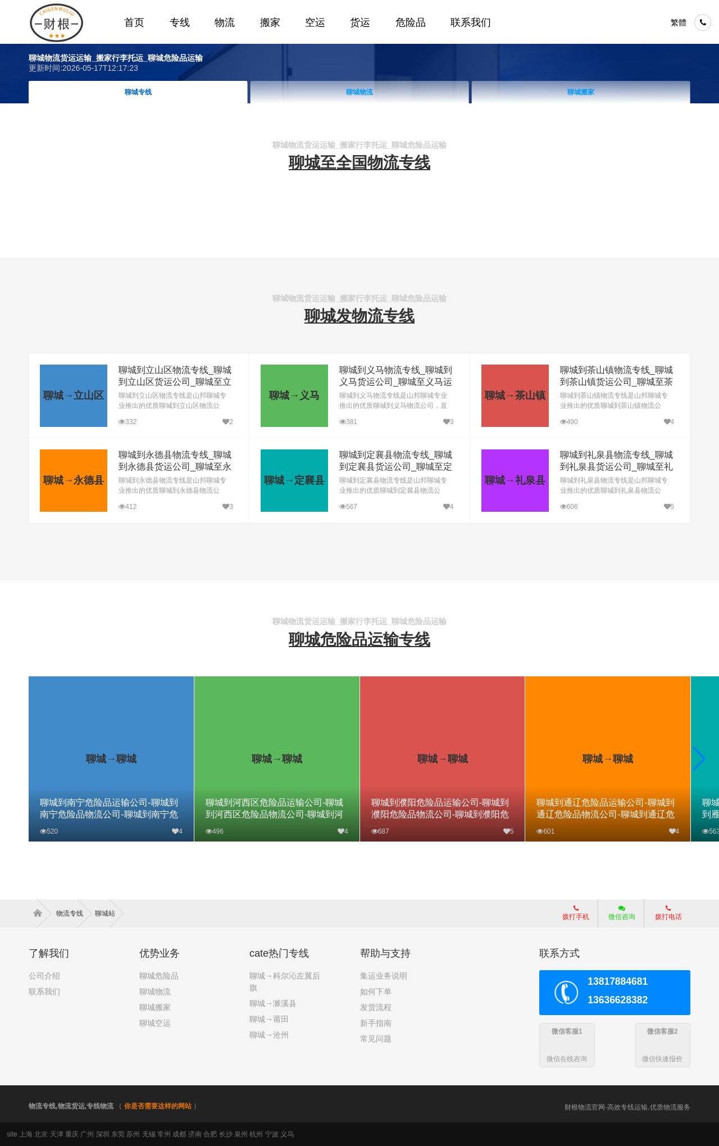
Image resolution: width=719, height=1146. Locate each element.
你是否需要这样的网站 (158, 1106)
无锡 (149, 1134)
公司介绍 (44, 975)
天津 (56, 1134)
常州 (164, 1134)
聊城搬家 (155, 1007)
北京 (41, 1134)
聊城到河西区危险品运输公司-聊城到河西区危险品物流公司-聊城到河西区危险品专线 (274, 814)
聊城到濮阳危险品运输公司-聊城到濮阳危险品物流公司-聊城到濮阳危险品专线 (440, 814)
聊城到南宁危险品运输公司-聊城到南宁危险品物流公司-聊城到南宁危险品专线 (109, 814)
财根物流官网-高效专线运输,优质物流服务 (627, 1107)
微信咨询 (617, 916)
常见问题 (376, 1038)
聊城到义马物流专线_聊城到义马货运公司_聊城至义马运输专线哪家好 (395, 381)
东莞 (118, 1134)
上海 (26, 1134)
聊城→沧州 (269, 1034)
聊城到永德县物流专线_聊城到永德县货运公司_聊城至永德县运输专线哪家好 (174, 466)
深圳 (103, 1134)
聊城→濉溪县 (273, 1003)
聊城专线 (359, 92)
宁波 (272, 1134)
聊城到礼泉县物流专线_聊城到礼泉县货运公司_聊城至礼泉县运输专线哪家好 (615, 466)
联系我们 (44, 991)
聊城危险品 (159, 975)
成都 (179, 1134)
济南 (195, 1134)
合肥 (210, 1134)
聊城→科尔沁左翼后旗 (284, 981)
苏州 (133, 1134)
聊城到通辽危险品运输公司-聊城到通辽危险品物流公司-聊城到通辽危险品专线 (605, 814)
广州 (87, 1134)
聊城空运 (155, 1022)
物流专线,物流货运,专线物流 (71, 1106)
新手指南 (376, 1022)
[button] (699, 759)
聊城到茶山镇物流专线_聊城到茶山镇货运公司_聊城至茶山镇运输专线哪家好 (615, 381)
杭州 (256, 1134)
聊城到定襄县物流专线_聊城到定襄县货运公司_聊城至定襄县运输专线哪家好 (395, 466)
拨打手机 (575, 913)
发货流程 (376, 1007)
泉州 (241, 1134)
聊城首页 (138, 92)
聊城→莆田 (269, 1019)
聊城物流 (581, 92)
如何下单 (376, 991)
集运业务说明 (383, 975)
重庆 (72, 1134)
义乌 (287, 1134)
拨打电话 (668, 913)
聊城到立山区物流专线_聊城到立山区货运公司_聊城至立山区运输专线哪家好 (174, 381)
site (12, 1134)
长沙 (226, 1134)
